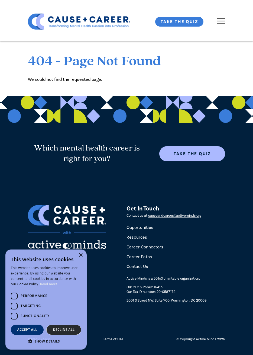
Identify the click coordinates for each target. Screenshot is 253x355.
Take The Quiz (179, 21)
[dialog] (46, 300)
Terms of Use (113, 339)
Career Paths (139, 256)
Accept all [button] (27, 329)
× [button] (81, 255)
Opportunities (139, 227)
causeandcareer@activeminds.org (174, 215)
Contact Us (137, 266)
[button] (46, 341)
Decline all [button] (64, 329)
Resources (136, 237)
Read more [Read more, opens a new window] (48, 284)
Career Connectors (144, 247)
